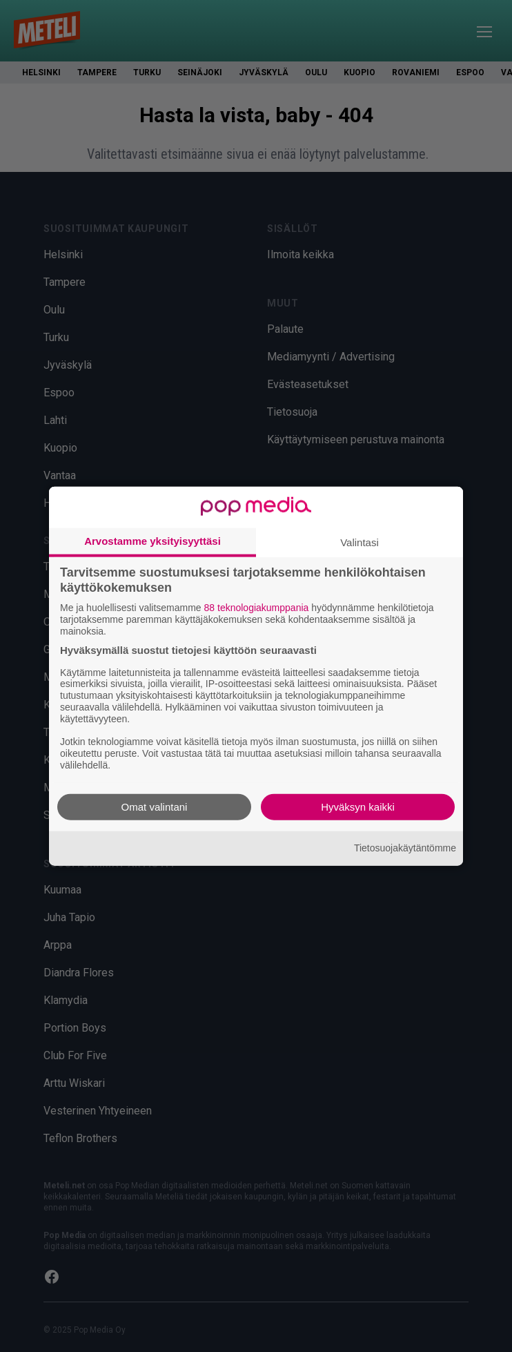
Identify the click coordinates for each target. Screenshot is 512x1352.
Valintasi (359, 542)
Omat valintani (154, 806)
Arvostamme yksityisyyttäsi (152, 541)
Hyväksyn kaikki (358, 806)
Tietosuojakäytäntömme (405, 847)
